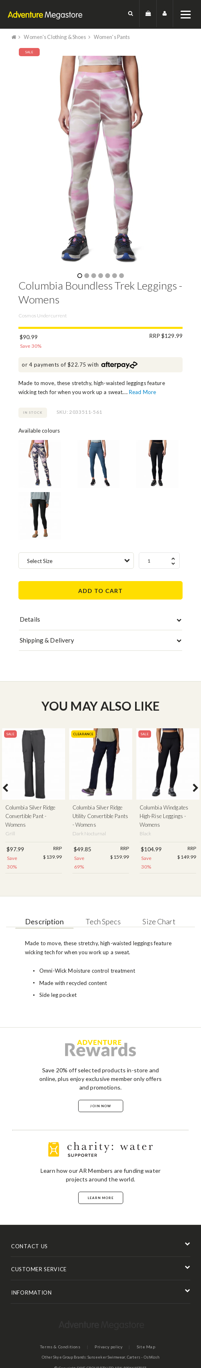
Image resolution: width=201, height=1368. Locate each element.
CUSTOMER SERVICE (39, 1269)
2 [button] (86, 276)
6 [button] (114, 276)
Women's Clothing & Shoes (56, 37)
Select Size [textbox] (39, 560)
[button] (130, 14)
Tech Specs (102, 921)
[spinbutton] (159, 560)
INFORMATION (31, 1292)
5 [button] (107, 276)
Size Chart (160, 921)
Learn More (101, 1197)
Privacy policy (108, 1346)
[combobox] (76, 560)
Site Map (146, 1346)
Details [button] (30, 618)
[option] (100, 163)
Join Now (100, 1106)
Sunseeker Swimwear (106, 1357)
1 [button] (79, 276)
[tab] (100, 621)
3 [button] (93, 276)
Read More (142, 392)
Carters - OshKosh (143, 1357)
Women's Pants (116, 37)
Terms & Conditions (59, 1346)
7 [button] (121, 276)
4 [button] (100, 276)
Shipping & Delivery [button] (47, 639)
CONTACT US (29, 1246)
